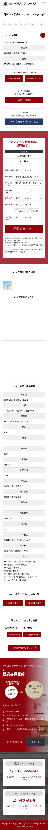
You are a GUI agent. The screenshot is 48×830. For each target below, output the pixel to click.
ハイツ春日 (39, 24)
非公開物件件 (34, 78)
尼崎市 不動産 (7, 24)
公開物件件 (14, 78)
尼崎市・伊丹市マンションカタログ (24, 24)
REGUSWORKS (28, 826)
